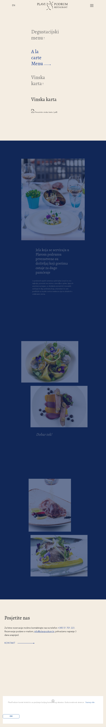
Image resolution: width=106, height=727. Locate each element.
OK (11, 716)
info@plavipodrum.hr (44, 632)
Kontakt (21, 643)
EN (13, 5)
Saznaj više (90, 702)
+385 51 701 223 (66, 628)
